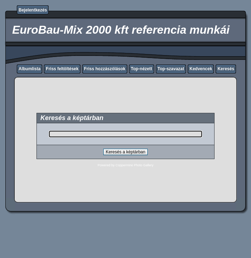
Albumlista (29, 68)
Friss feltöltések (62, 68)
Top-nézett (141, 68)
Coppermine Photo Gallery (134, 165)
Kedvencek (201, 68)
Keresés (225, 68)
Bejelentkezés (33, 10)
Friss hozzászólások (105, 68)
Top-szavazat (171, 68)
